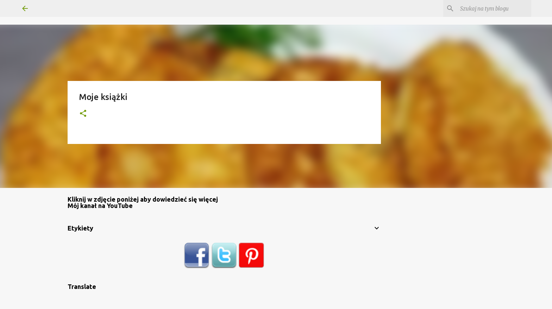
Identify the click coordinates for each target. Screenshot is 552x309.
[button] (83, 114)
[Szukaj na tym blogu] (494, 8)
